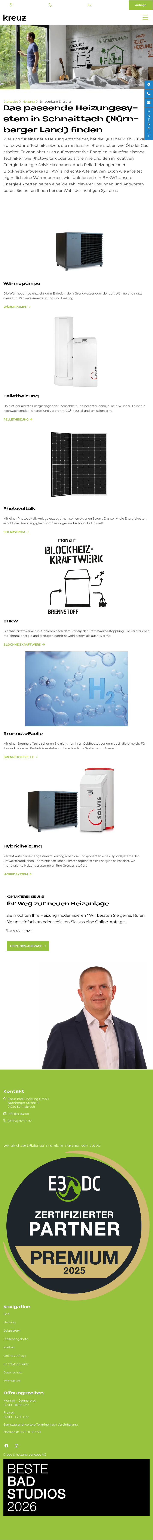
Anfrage (140, 5)
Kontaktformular (16, 1364)
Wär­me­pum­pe (21, 284)
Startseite (10, 102)
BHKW (10, 621)
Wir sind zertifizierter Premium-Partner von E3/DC (51, 1146)
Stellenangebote (15, 1339)
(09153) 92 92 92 (50, 5)
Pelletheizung (16, 419)
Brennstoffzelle (18, 757)
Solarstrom (14, 532)
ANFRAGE (149, 124)
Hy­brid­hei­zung (22, 846)
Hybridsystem (15, 874)
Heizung (28, 102)
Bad (6, 1314)
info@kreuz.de (90, 5)
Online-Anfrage (14, 1356)
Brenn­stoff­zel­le (23, 734)
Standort (11, 5)
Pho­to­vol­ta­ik (19, 509)
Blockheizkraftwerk (22, 644)
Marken (9, 1347)
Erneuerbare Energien (55, 102)
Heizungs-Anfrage (26, 946)
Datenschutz (12, 1372)
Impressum (12, 1381)
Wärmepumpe (15, 307)
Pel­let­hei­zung (21, 396)
